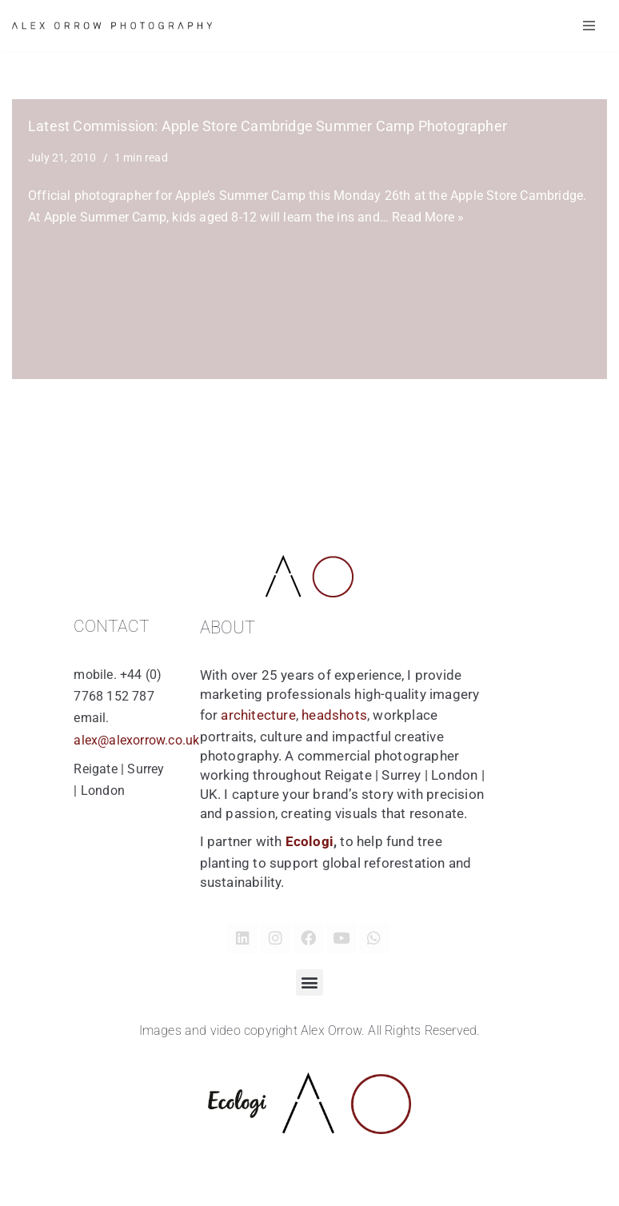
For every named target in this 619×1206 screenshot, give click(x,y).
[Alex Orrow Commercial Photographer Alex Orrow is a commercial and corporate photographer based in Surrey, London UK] (112, 25)
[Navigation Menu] (589, 25)
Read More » (428, 217)
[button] (309, 982)
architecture (258, 715)
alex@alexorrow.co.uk (136, 740)
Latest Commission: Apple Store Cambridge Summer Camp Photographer (267, 126)
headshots (334, 715)
